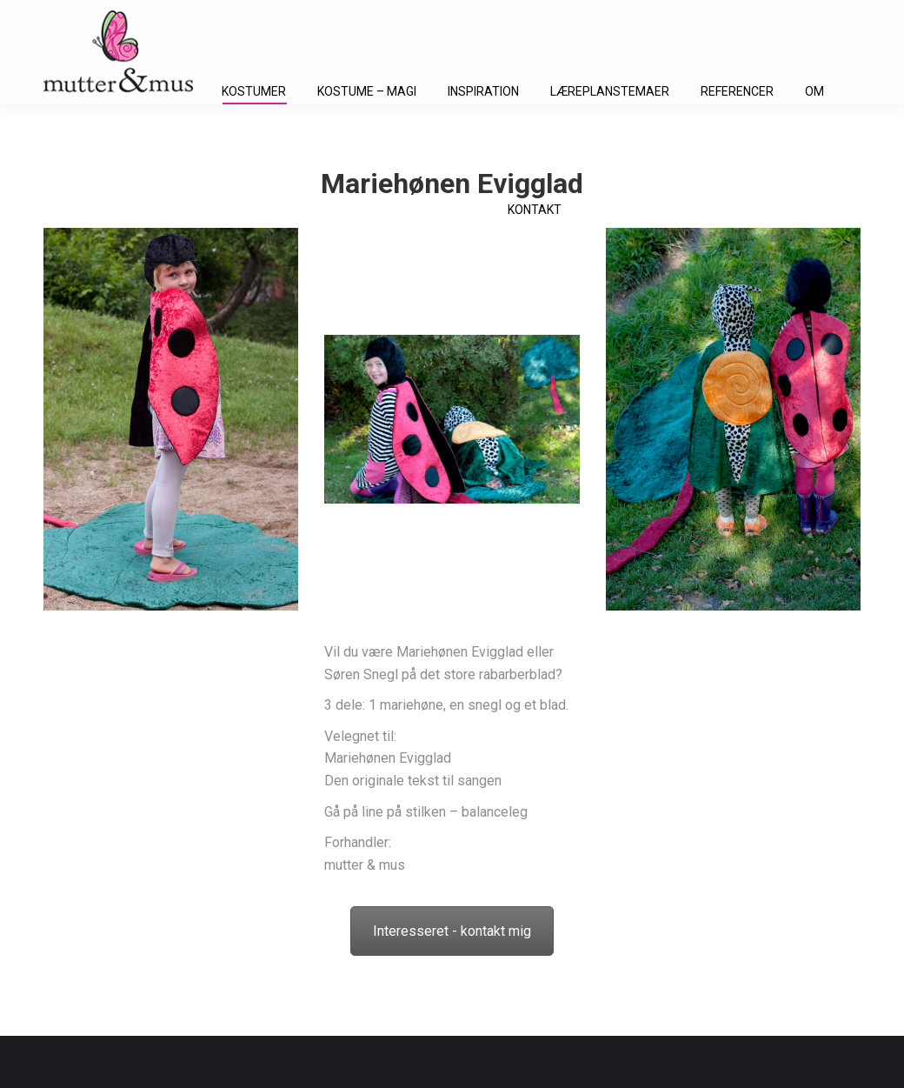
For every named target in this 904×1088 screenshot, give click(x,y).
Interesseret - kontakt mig (452, 931)
